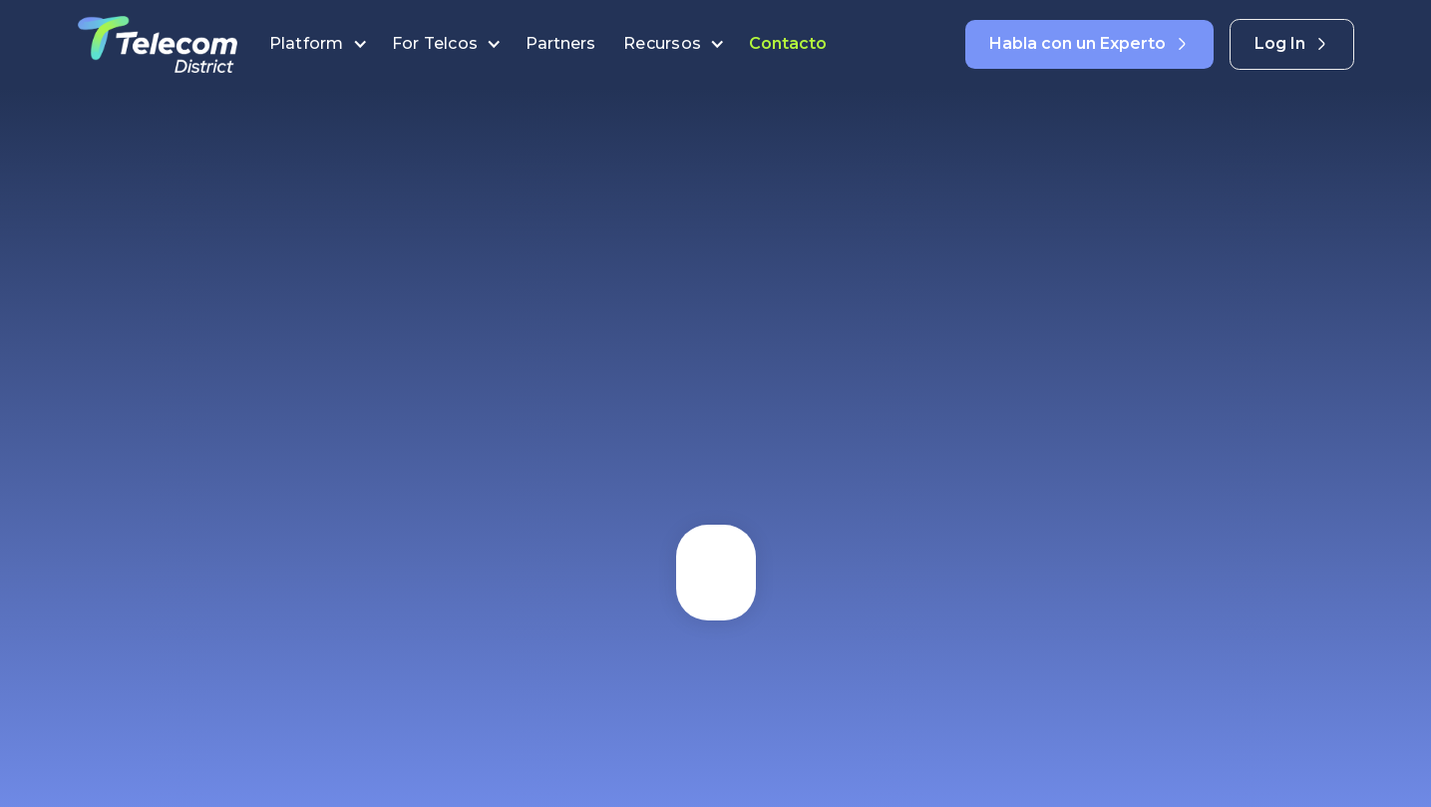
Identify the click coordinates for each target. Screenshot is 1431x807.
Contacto (788, 43)
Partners (562, 43)
